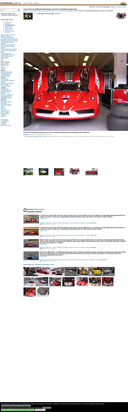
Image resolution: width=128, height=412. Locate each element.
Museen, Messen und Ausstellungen (6, 57)
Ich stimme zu (40, 410)
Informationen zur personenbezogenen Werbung (16, 405)
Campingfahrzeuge (6, 53)
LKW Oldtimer (4, 79)
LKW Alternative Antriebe (7, 38)
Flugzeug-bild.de (9, 28)
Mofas (2, 106)
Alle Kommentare (39, 209)
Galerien (3, 116)
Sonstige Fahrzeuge (6, 90)
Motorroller (4, 103)
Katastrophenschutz (6, 97)
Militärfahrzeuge (5, 92)
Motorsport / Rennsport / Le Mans (48, 223)
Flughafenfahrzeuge (6, 96)
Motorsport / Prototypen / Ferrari (81, 223)
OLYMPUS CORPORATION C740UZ (37, 136)
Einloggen (112, 7)
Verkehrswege (4, 112)
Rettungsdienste (5, 76)
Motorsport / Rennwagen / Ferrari (48, 13)
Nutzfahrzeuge (5, 65)
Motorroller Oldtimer (6, 105)
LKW (2, 66)
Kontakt (30, 3)
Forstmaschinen (5, 110)
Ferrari (75, 11)
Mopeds (3, 107)
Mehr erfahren (47, 408)
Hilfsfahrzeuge (5, 89)
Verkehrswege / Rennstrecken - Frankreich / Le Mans (69, 259)
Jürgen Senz (43, 218)
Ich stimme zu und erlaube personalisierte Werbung (17, 410)
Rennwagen (68, 11)
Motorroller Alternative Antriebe (9, 40)
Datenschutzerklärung (6, 125)
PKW (2, 59)
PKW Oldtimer (4, 85)
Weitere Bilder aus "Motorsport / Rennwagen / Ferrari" (39, 264)
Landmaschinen (5, 113)
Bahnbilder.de (8, 22)
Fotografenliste (5, 121)
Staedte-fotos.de (9, 29)
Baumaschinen (5, 63)
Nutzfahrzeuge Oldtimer (7, 83)
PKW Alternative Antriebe (7, 45)
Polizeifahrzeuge (5, 75)
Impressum (36, 3)
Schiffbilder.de (8, 26)
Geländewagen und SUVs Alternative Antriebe (8, 35)
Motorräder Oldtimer (6, 102)
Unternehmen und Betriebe (8, 50)
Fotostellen (4, 122)
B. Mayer (26, 134)
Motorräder (4, 100)
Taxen (2, 60)
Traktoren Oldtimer (6, 86)
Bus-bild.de (7, 23)
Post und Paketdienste (7, 95)
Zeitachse (3, 124)
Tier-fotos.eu (8, 32)
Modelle (3, 93)
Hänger (3, 69)
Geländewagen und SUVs (8, 55)
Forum (25, 3)
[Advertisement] (47, 34)
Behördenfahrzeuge (6, 73)
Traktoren (3, 67)
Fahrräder (3, 109)
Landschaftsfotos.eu (9, 30)
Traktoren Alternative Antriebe (9, 49)
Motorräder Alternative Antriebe (9, 39)
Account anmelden (121, 7)
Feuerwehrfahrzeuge (6, 72)
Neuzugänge (4, 119)
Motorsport (61, 11)
